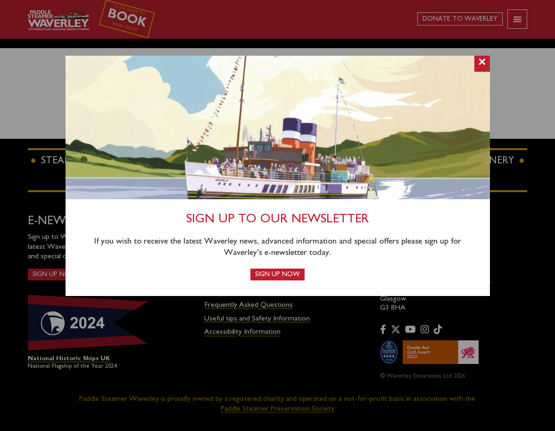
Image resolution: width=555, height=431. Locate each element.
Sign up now (277, 274)
